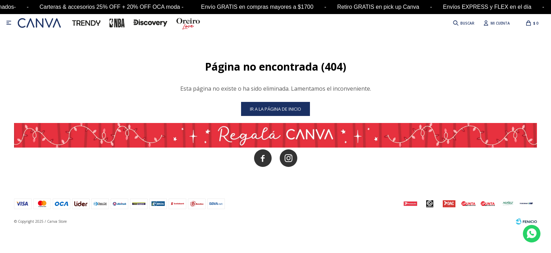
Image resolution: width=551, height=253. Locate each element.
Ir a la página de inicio (275, 109)
